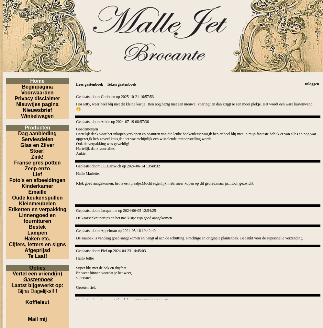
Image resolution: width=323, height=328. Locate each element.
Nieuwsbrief (37, 110)
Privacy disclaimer (37, 98)
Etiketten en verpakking (37, 209)
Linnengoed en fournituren (37, 218)
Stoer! (37, 151)
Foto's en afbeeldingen (37, 180)
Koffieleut (38, 302)
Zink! (37, 157)
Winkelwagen (37, 116)
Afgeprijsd (37, 250)
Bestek (37, 227)
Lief (37, 174)
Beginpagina (37, 87)
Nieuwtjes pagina (37, 104)
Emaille (37, 192)
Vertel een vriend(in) (37, 273)
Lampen (37, 233)
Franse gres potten (37, 162)
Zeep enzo (37, 168)
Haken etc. (37, 238)
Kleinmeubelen (37, 203)
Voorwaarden (37, 92)
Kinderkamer (37, 186)
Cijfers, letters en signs (37, 244)
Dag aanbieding (37, 133)
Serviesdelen (37, 139)
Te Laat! (37, 256)
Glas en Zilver (37, 145)
